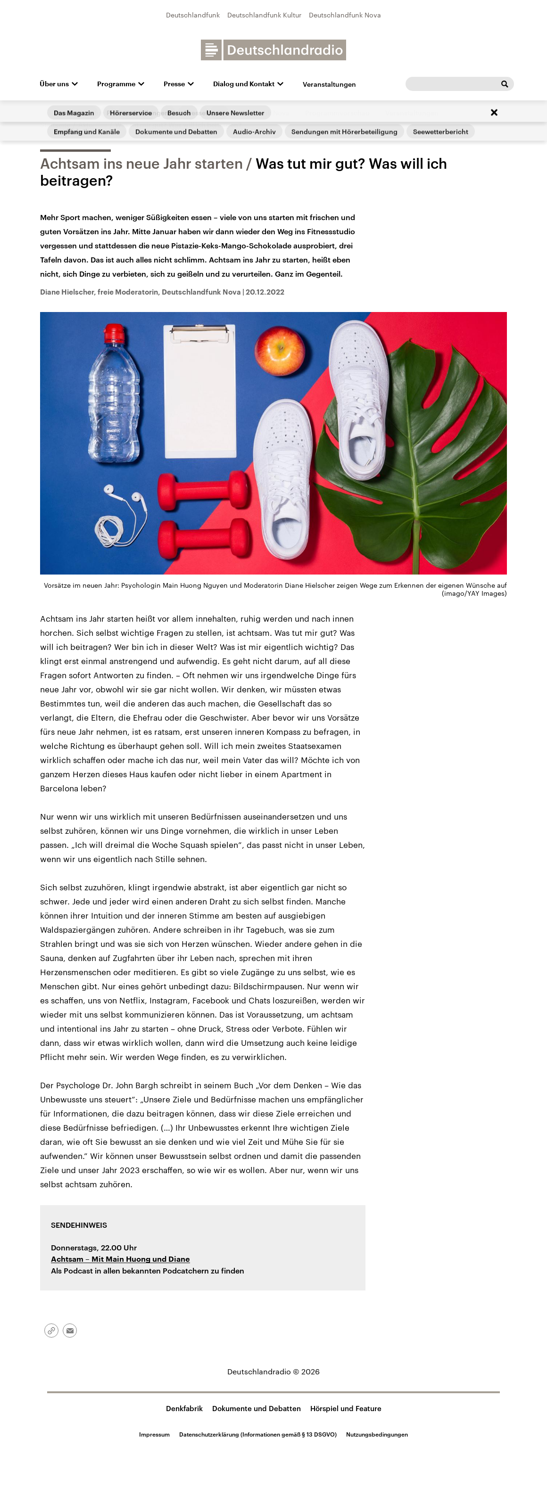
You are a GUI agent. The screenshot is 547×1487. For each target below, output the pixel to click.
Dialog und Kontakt (243, 84)
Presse (174, 84)
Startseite (55, 125)
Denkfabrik (184, 1408)
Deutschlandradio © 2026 (273, 1371)
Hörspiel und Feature (345, 1408)
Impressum (154, 1434)
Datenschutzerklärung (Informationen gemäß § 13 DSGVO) (258, 1434)
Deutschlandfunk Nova (345, 15)
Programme (116, 84)
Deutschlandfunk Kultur (264, 15)
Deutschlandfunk (193, 15)
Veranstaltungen (329, 84)
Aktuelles (92, 125)
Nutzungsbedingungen (377, 1434)
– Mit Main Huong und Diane (120, 1259)
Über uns (54, 84)
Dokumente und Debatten (256, 1408)
